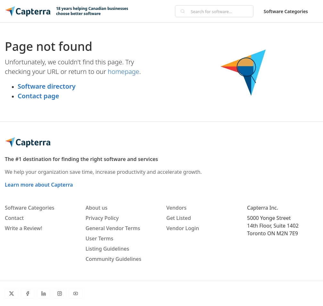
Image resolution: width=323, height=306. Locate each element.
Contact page (38, 96)
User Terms (99, 238)
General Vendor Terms (113, 228)
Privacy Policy (102, 217)
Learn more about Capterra (39, 184)
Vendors (176, 207)
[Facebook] (27, 293)
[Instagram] (59, 293)
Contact (14, 217)
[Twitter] (11, 293)
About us (96, 207)
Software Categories (286, 11)
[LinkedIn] (43, 293)
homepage (123, 71)
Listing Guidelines (107, 248)
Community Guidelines (113, 258)
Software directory (47, 86)
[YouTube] (75, 293)
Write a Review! (23, 228)
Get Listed (178, 217)
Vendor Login (182, 228)
